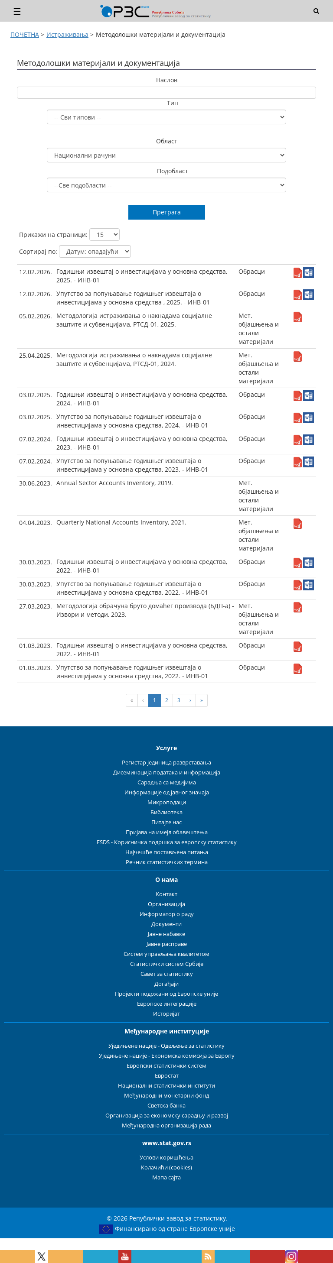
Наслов (166, 80)
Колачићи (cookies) (166, 1167)
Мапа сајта (166, 1177)
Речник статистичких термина (167, 862)
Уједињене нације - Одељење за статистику (166, 1045)
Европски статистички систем (166, 1065)
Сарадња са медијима (166, 782)
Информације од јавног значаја (166, 792)
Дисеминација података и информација (166, 772)
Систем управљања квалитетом (166, 954)
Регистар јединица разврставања (166, 762)
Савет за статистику (166, 974)
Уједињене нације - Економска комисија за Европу (167, 1055)
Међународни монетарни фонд (166, 1095)
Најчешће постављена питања (166, 852)
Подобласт (172, 171)
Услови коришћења (166, 1157)
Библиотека (166, 812)
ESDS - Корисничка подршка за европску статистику (167, 842)
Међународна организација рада (166, 1125)
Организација (166, 904)
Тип (172, 103)
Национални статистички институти (166, 1085)
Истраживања (67, 34)
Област (166, 141)
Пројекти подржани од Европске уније (166, 993)
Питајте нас (166, 822)
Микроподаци (166, 802)
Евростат (167, 1075)
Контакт (166, 894)
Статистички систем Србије (166, 964)
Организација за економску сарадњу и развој (166, 1115)
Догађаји (166, 984)
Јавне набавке (166, 934)
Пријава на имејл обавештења (167, 832)
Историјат (166, 1013)
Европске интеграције (166, 1003)
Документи (166, 924)
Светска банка (166, 1105)
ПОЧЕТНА (24, 34)
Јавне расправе (167, 944)
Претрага (167, 212)
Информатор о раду (167, 914)
